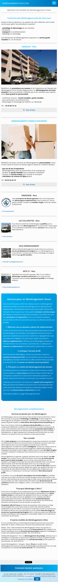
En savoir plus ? (8, 211)
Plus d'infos (30, 110)
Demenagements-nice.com (15, 3)
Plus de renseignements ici (13, 262)
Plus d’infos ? (8, 236)
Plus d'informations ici (11, 287)
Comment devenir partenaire (29, 568)
